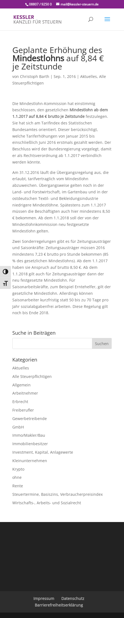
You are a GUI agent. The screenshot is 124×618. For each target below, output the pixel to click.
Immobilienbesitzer (30, 443)
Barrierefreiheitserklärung (59, 605)
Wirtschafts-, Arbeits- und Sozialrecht (46, 502)
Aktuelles (88, 76)
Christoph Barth (34, 76)
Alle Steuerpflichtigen (32, 376)
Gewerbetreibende (29, 418)
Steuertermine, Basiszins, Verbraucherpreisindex (57, 494)
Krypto (18, 469)
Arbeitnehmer (25, 393)
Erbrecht (20, 401)
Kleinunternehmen (29, 460)
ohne (17, 477)
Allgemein (21, 384)
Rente (17, 485)
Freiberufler (23, 410)
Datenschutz (72, 598)
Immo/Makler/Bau (28, 435)
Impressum (43, 598)
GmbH (18, 427)
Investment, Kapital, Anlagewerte (42, 452)
